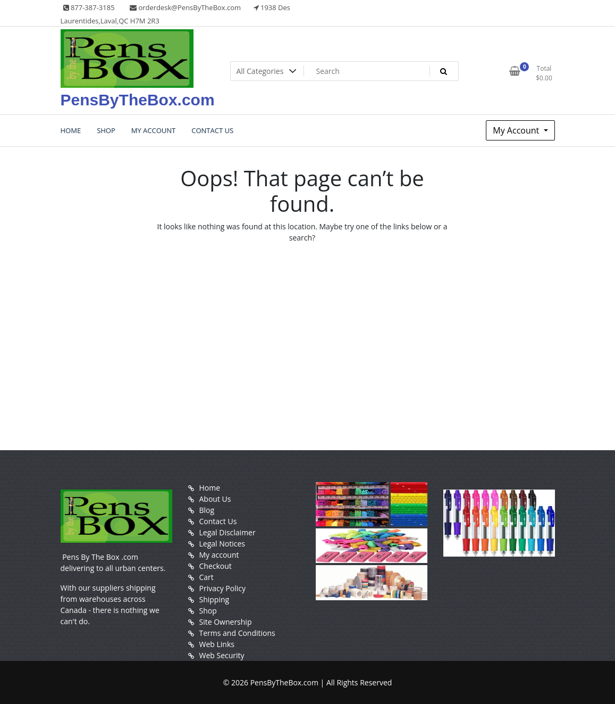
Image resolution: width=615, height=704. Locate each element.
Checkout (215, 566)
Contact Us (218, 521)
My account (219, 555)
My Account (517, 130)
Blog (207, 510)
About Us (215, 499)
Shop (208, 611)
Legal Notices (222, 544)
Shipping (214, 599)
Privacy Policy (222, 588)
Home (210, 488)
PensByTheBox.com (138, 100)
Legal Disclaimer (227, 532)
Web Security (222, 655)
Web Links (216, 644)
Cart (206, 577)
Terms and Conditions (237, 633)
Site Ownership (225, 622)
